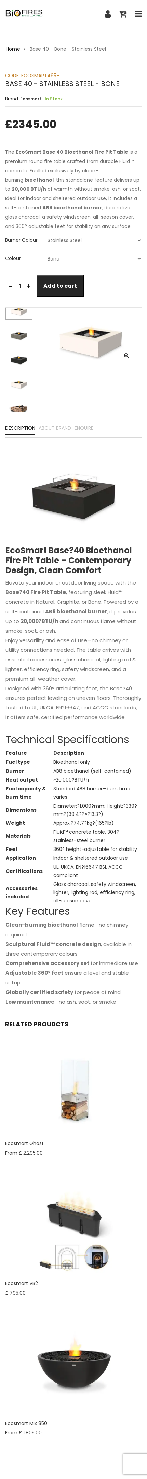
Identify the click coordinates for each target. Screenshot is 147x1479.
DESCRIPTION (20, 428)
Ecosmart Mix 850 (26, 1423)
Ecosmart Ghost (24, 1143)
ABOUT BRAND (55, 428)
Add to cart (60, 286)
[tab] (73, 240)
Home (13, 49)
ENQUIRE (84, 428)
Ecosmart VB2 (21, 1283)
